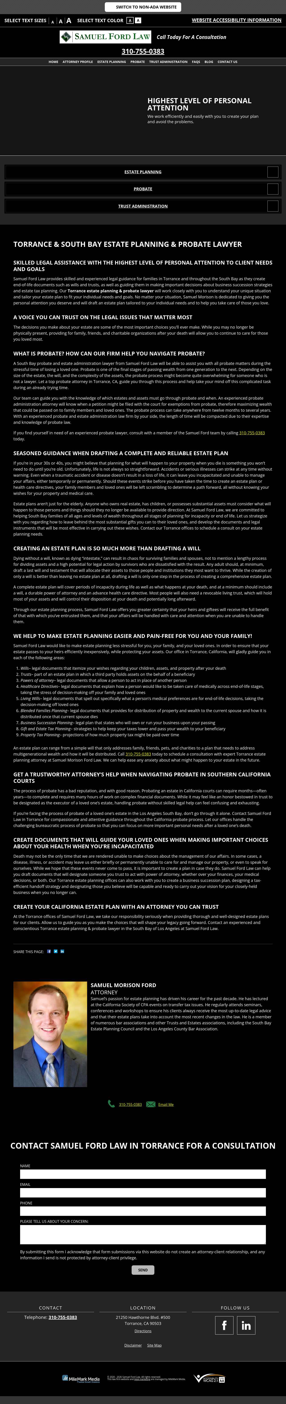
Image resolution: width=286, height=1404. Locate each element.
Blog (209, 62)
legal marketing (142, 1387)
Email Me (166, 1112)
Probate (137, 62)
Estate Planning (111, 62)
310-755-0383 (143, 51)
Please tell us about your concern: (54, 1229)
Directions (143, 1339)
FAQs (196, 62)
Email (25, 1192)
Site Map (154, 1353)
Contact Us (227, 62)
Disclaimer (133, 1353)
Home (53, 62)
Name (25, 1173)
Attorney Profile (78, 62)
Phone (26, 1211)
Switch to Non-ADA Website (146, 7)
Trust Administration (168, 62)
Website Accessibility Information (237, 20)
